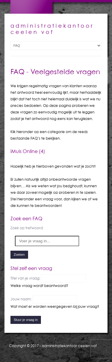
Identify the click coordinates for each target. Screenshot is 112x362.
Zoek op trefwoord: (27, 228)
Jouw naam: (21, 299)
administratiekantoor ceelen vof (69, 346)
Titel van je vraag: (25, 278)
